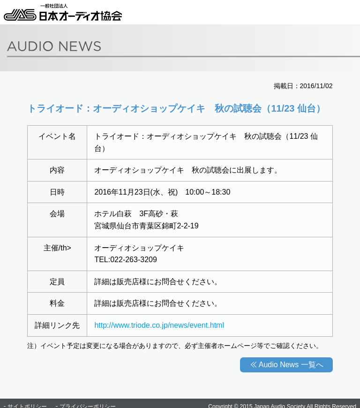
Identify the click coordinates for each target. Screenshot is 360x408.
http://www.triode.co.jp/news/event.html (159, 325)
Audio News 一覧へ (291, 365)
